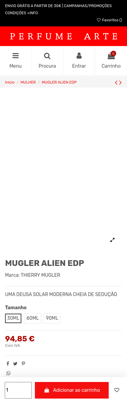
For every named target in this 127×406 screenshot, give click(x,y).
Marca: (12, 275)
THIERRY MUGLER (40, 275)
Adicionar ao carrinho (72, 390)
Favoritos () (109, 20)
